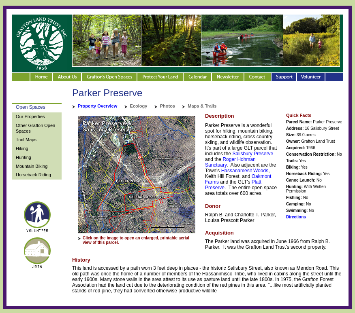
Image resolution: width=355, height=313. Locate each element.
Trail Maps (26, 139)
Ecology (139, 106)
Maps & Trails (202, 106)
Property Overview (97, 106)
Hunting (23, 157)
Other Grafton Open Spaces (35, 128)
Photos (167, 106)
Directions (296, 217)
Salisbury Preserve (252, 153)
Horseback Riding (33, 174)
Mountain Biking (31, 166)
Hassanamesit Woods (245, 170)
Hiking (22, 148)
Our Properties (30, 116)
